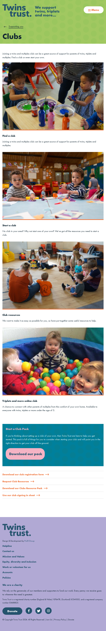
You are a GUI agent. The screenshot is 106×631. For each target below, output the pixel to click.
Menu (93, 10)
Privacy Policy (60, 619)
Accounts (7, 572)
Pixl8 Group (29, 540)
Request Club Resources (18, 481)
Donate (12, 611)
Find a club (8, 136)
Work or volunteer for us (16, 567)
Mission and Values (13, 556)
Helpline (7, 546)
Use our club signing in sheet (21, 495)
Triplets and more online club (19, 401)
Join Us (49, 619)
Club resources (11, 315)
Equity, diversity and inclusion (19, 561)
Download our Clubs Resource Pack (25, 488)
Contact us (8, 551)
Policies (6, 577)
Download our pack (25, 454)
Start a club (9, 225)
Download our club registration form (25, 474)
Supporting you (16, 26)
